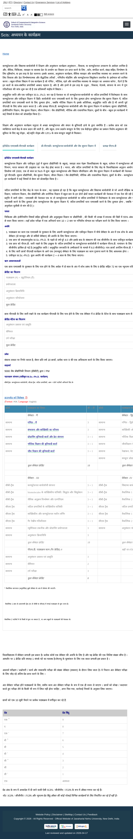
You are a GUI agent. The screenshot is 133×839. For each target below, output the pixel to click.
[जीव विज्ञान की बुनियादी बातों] (41, 451)
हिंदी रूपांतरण (49, 14)
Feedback (92, 814)
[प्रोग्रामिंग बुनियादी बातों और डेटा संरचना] (46, 437)
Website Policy (43, 814)
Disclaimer (57, 814)
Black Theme (35, 14)
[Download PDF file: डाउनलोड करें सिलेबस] (16, 398)
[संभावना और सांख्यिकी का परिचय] (43, 429)
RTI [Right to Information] (10, 2)
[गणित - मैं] (32, 422)
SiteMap (68, 814)
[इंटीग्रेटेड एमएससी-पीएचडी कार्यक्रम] (18, 146)
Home (6, 53)
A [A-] (32, 14)
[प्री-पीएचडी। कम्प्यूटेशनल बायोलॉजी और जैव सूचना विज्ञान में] (68, 146)
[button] (127, 24)
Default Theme (41, 14)
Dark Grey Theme (38, 14)
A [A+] (24, 14)
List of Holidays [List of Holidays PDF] (63, 2)
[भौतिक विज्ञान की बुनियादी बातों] (42, 444)
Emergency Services (45, 2)
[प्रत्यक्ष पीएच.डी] (109, 146)
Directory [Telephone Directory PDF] (18, 2)
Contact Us (29, 2)
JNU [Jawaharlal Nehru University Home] (5, 2)
